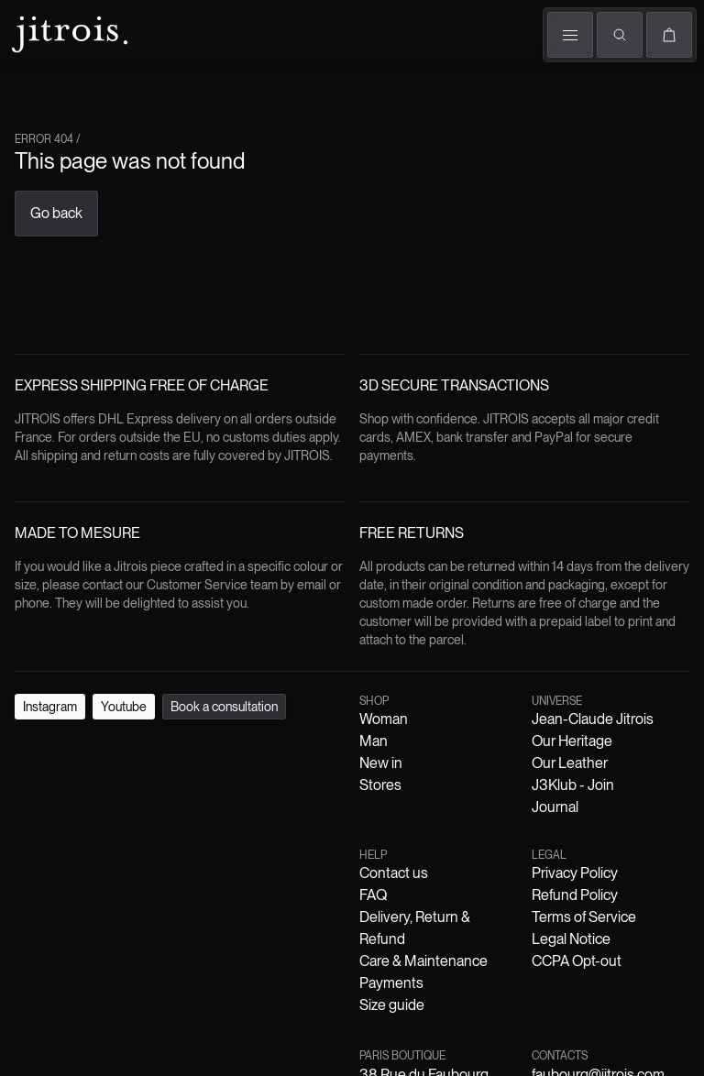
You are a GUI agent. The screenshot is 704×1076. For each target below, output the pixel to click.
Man (373, 741)
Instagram (50, 706)
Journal (555, 807)
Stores (380, 785)
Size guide (391, 1005)
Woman (383, 719)
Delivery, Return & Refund (414, 928)
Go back (56, 213)
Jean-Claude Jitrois (593, 719)
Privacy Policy (575, 873)
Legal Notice (571, 939)
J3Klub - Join (573, 785)
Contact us (393, 873)
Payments (391, 983)
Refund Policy (575, 895)
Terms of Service (584, 917)
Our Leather (570, 763)
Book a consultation (224, 706)
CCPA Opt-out (577, 961)
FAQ (373, 895)
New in (380, 763)
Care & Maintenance (423, 961)
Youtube (124, 706)
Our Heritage (572, 741)
